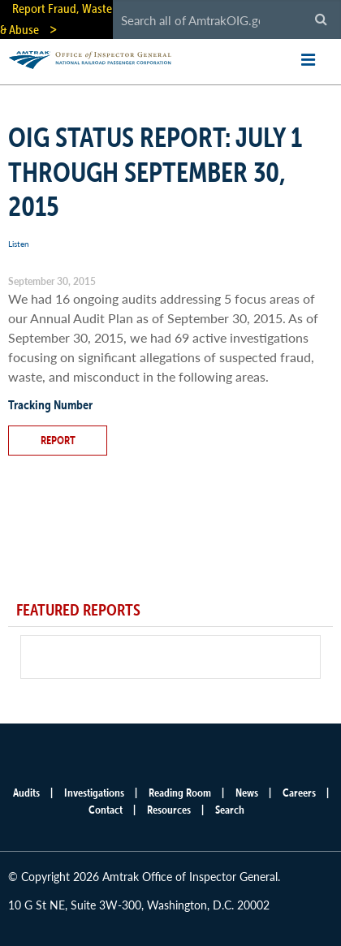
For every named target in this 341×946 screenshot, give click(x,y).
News (246, 792)
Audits (26, 792)
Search (229, 809)
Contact (105, 809)
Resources (169, 809)
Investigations (94, 792)
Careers (299, 792)
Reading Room (180, 792)
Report (58, 440)
